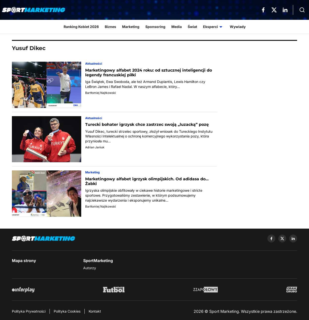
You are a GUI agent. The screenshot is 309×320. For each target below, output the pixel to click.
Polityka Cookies (67, 311)
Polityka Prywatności (29, 311)
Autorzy (89, 268)
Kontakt (95, 311)
